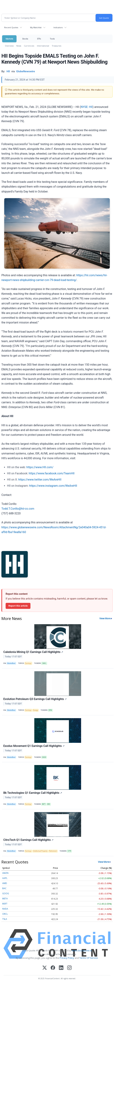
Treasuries (56, 45)
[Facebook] (52, 968)
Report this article (18, 605)
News (18, 45)
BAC (4, 888)
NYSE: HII (87, 107)
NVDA (5, 908)
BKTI (43, 804)
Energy (35, 710)
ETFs (39, 38)
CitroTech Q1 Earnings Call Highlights (28, 840)
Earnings (28, 663)
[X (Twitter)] (44, 968)
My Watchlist (36, 27)
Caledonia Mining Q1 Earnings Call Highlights (33, 652)
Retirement (53, 851)
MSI (48, 804)
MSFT (4, 903)
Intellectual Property (40, 851)
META (5, 898)
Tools (52, 38)
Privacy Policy (67, 957)
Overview (9, 45)
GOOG (5, 893)
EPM (50, 710)
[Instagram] (69, 968)
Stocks (25, 38)
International (43, 45)
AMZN (5, 873)
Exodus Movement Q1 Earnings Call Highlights (34, 746)
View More (105, 618)
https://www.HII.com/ (39, 467)
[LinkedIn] (61, 968)
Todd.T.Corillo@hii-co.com (17, 508)
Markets (9, 38)
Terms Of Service (88, 957)
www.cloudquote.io (82, 950)
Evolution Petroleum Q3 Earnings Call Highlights (35, 699)
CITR (69, 851)
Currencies (29, 45)
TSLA (4, 919)
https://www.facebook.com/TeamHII (51, 473)
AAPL (4, 878)
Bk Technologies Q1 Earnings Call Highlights (32, 792)
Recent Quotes (11, 27)
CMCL (44, 663)
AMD (4, 883)
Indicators (58, 27)
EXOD (44, 757)
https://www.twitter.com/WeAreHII (39, 479)
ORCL (5, 913)
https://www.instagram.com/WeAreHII (53, 485)
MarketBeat (11, 663)
